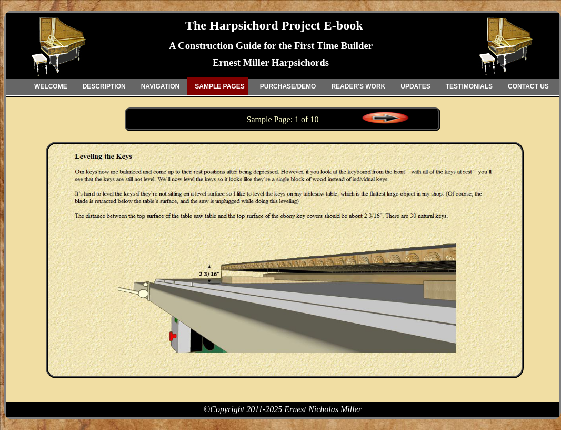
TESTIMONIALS (469, 86)
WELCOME (50, 86)
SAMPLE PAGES (219, 86)
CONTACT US (528, 86)
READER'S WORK (358, 86)
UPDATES (415, 86)
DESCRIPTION (104, 86)
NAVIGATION (160, 86)
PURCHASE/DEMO (288, 86)
